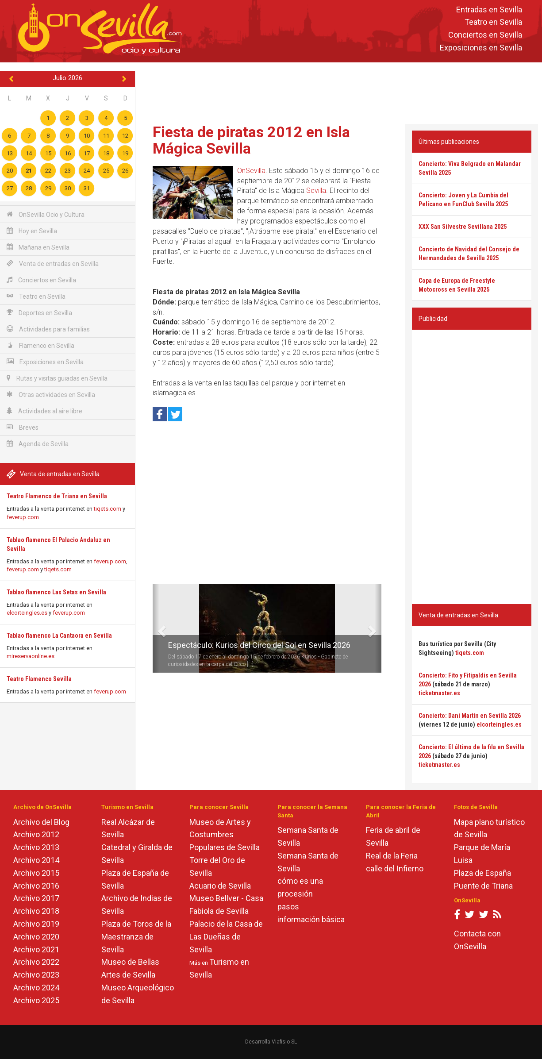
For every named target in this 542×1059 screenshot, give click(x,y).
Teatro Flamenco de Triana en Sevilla (57, 496)
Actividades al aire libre (44, 411)
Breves (22, 427)
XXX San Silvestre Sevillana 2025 (463, 226)
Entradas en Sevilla (489, 9)
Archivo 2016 (36, 885)
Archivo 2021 (36, 949)
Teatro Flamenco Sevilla (39, 678)
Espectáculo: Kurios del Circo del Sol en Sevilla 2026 (259, 645)
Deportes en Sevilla (39, 312)
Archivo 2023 (36, 974)
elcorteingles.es (27, 612)
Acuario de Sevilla (220, 885)
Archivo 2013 (36, 847)
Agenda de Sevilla (38, 443)
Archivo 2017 (36, 898)
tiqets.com (107, 508)
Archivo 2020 (36, 936)
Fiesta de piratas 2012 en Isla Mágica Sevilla (251, 140)
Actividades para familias (48, 329)
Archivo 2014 (36, 860)
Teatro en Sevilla (493, 22)
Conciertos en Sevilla (485, 35)
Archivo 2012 (36, 834)
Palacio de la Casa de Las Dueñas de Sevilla (226, 936)
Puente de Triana (483, 885)
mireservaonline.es (30, 656)
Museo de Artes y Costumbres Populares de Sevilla (224, 834)
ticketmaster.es (439, 693)
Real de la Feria (392, 855)
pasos (288, 906)
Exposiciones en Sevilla (481, 47)
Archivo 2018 (36, 911)
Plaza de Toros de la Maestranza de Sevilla (136, 936)
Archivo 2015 (36, 873)
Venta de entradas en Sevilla (53, 263)
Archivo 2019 (36, 923)
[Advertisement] (339, 91)
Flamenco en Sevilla (40, 345)
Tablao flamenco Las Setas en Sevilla (56, 592)
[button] (156, 628)
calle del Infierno (394, 868)
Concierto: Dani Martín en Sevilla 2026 (470, 715)
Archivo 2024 (36, 987)
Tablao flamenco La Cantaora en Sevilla (59, 635)
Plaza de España (482, 873)
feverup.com (23, 517)
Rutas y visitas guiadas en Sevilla (57, 378)
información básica (311, 919)
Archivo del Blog (41, 822)
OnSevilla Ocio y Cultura (46, 214)
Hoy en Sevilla (32, 231)
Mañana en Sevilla (38, 247)
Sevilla (316, 190)
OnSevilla (251, 170)
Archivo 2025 (36, 1000)
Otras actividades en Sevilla (51, 394)
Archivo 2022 (36, 962)
